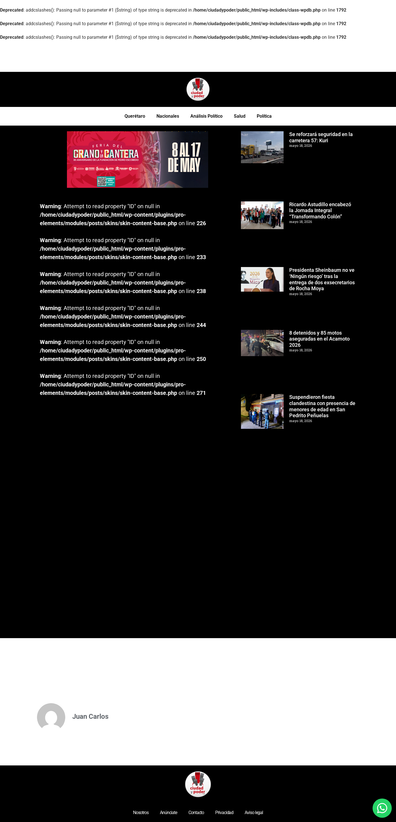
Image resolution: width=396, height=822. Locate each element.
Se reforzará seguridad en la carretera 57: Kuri (321, 137)
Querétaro (135, 116)
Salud (239, 116)
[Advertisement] (79, 56)
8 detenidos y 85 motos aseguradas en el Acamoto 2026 (319, 339)
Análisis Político (206, 116)
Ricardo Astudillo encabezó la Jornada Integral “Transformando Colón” (320, 210)
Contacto (196, 812)
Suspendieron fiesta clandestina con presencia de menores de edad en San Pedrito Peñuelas (322, 406)
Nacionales (167, 116)
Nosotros (141, 812)
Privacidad (224, 812)
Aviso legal (254, 812)
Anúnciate (168, 812)
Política (264, 116)
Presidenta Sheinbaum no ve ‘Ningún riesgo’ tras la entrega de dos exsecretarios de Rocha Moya (322, 279)
